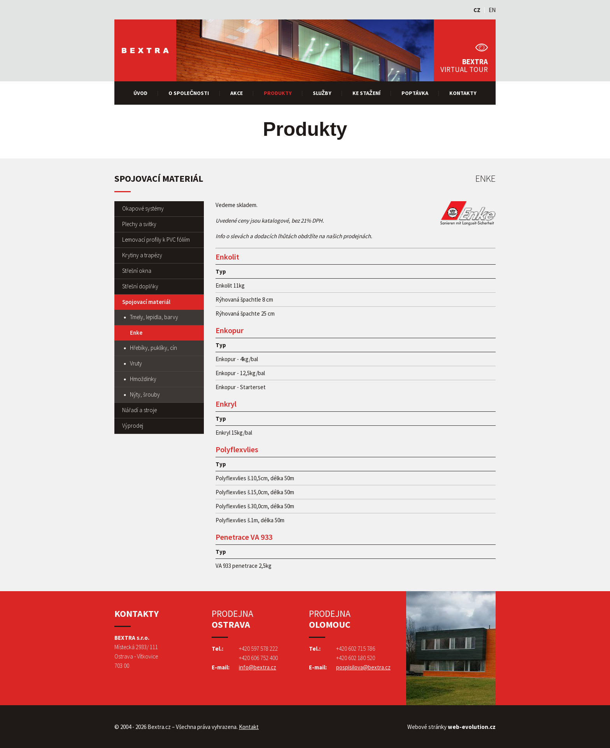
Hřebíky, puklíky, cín (153, 347)
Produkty (278, 93)
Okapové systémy (143, 208)
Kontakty (463, 93)
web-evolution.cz (472, 726)
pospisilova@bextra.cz (363, 667)
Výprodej (132, 425)
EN (492, 10)
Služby (322, 93)
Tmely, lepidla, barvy (154, 317)
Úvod (140, 93)
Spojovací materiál (146, 302)
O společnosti (188, 93)
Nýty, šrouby (145, 394)
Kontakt (249, 726)
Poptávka (414, 93)
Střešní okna (136, 270)
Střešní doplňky (140, 286)
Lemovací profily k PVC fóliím (156, 239)
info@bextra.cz (257, 667)
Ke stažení (366, 93)
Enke (136, 332)
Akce (236, 93)
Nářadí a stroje (139, 410)
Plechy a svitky (139, 224)
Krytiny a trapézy (142, 255)
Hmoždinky (143, 379)
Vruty (136, 363)
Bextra (145, 50)
